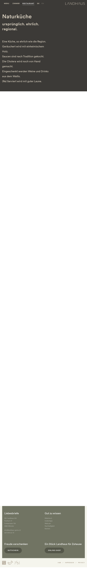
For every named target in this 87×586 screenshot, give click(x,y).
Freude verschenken (16, 544)
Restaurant (28, 3)
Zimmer (16, 3)
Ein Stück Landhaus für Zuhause (63, 544)
